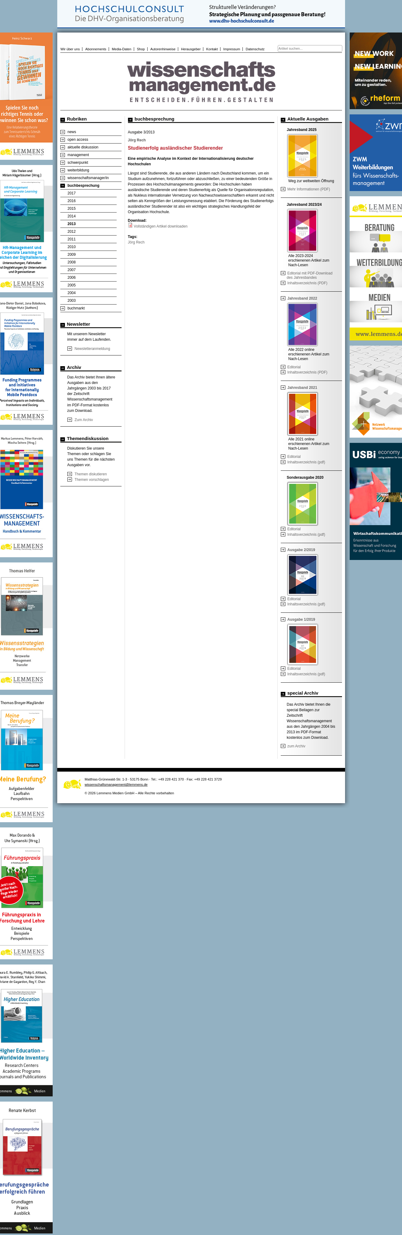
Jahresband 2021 (302, 387)
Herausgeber (191, 49)
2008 (72, 262)
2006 (72, 277)
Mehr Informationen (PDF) (308, 189)
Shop (141, 49)
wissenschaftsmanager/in (88, 178)
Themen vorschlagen (92, 480)
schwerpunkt (78, 162)
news (72, 132)
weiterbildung (78, 170)
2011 (72, 239)
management (78, 155)
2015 (72, 208)
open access (78, 139)
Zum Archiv (84, 420)
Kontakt (212, 49)
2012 (72, 231)
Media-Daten (121, 49)
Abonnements (96, 49)
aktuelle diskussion (83, 147)
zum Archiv (296, 746)
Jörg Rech (136, 242)
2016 (72, 201)
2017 (72, 193)
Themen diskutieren (91, 474)
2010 (72, 247)
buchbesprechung (84, 185)
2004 (72, 293)
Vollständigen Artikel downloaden (160, 226)
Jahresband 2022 (302, 298)
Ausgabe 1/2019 (301, 619)
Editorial (294, 367)
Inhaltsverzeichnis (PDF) (307, 283)
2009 (72, 254)
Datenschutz (255, 49)
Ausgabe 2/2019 (301, 550)
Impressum (231, 49)
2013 (72, 224)
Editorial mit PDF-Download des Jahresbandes (309, 275)
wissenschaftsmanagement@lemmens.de (116, 784)
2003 (72, 300)
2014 (72, 216)
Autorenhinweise (162, 49)
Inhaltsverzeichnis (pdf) (306, 462)
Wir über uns (70, 49)
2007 (72, 270)
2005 (72, 285)
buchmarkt (76, 308)
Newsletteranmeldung (92, 349)
